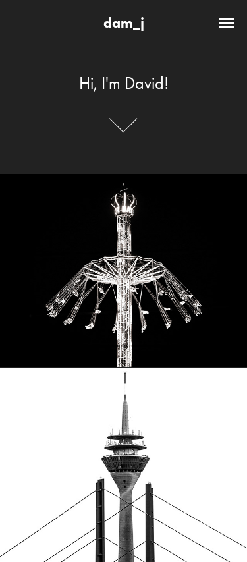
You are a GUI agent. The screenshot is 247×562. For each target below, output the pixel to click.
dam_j (123, 23)
